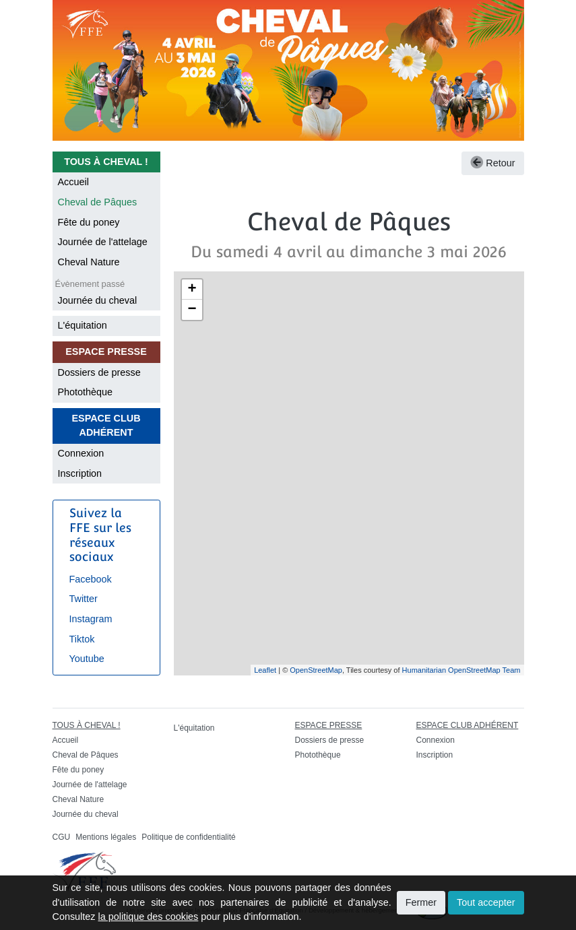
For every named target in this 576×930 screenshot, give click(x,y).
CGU (62, 837)
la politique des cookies (148, 916)
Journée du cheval (97, 300)
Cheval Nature (89, 262)
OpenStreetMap (316, 670)
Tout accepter (486, 902)
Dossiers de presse (99, 372)
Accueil (73, 181)
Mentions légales (105, 837)
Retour (492, 163)
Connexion (81, 453)
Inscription (80, 473)
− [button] (191, 310)
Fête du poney (89, 222)
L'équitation (82, 325)
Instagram (91, 618)
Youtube (86, 658)
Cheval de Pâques (97, 202)
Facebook (90, 579)
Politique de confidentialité (188, 837)
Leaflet (265, 670)
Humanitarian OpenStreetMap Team (461, 670)
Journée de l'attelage (103, 241)
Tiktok (82, 639)
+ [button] (191, 289)
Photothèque (85, 392)
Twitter (83, 598)
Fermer (421, 902)
